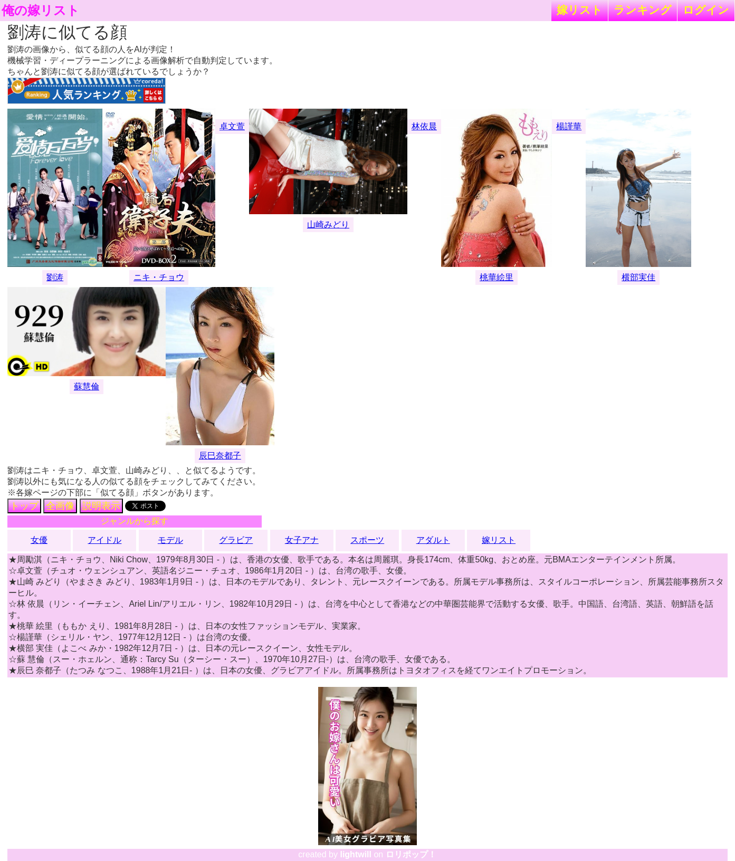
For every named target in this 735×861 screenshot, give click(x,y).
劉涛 (54, 277)
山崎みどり (328, 224)
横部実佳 (638, 277)
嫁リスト (580, 10)
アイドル (104, 539)
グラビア (236, 539)
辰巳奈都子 (220, 455)
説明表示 (101, 506)
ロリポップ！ (411, 854)
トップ (24, 506)
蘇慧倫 (86, 386)
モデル (170, 539)
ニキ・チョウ (158, 277)
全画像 (60, 506)
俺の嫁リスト (41, 10)
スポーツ (367, 539)
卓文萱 (232, 126)
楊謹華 (568, 126)
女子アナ (302, 539)
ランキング (643, 10)
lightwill (355, 854)
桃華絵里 (496, 277)
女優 (39, 539)
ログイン (706, 10)
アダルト (433, 539)
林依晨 (424, 126)
